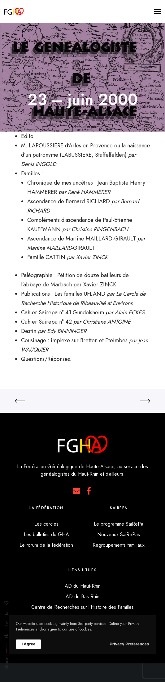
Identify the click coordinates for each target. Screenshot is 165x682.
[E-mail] (76, 491)
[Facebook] (88, 491)
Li (6, 613)
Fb (6, 635)
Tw (6, 624)
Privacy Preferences (129, 644)
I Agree (29, 644)
